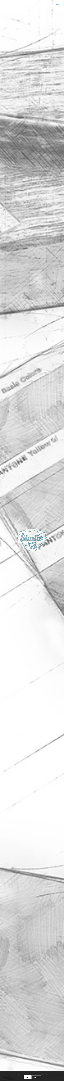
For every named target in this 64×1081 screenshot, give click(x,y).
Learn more (36, 1077)
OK (27, 1077)
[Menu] (56, 3)
